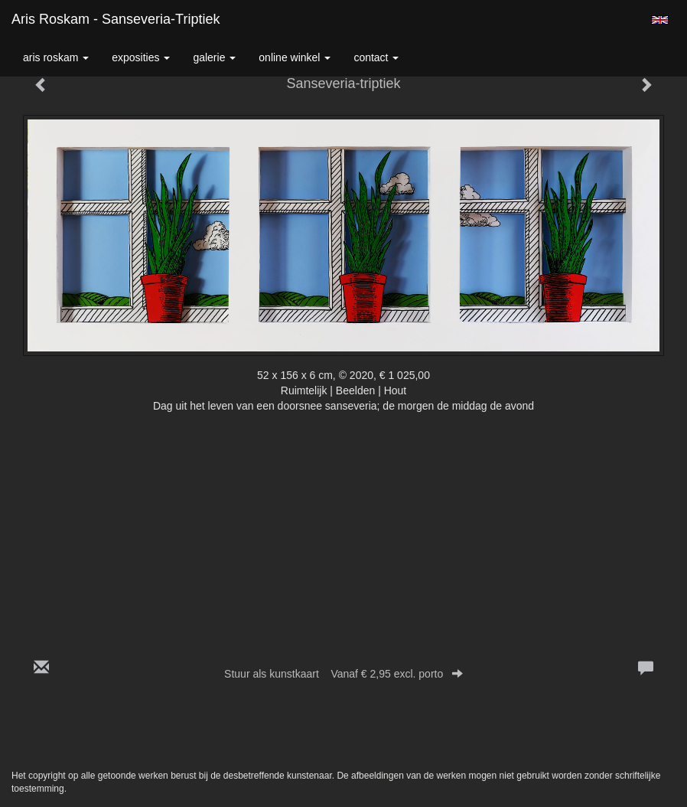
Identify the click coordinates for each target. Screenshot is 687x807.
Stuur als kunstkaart (343, 674)
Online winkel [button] (294, 57)
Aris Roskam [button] (56, 57)
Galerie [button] (214, 57)
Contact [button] (376, 57)
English (660, 20)
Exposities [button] (141, 57)
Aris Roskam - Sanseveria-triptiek (115, 19)
